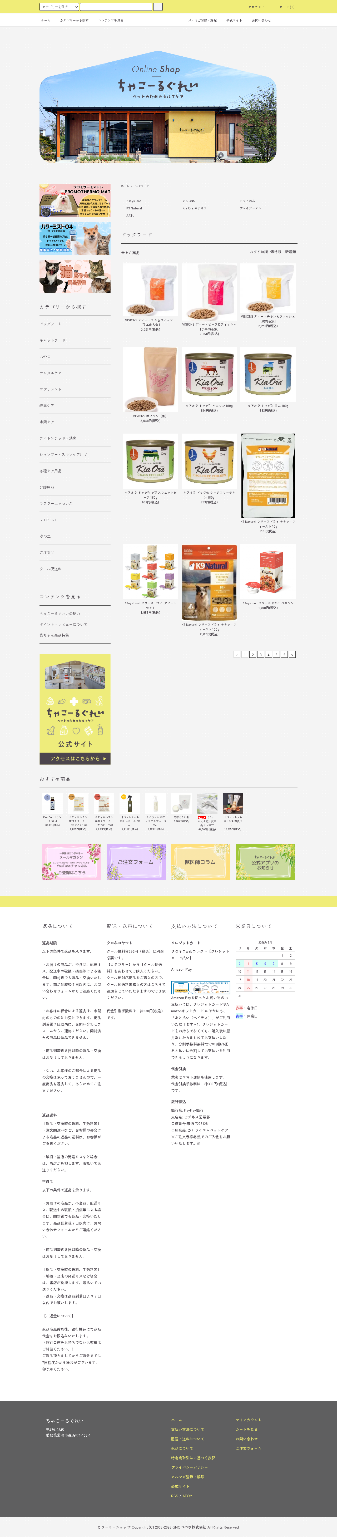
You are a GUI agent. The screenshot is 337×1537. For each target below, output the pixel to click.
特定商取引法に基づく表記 (193, 1457)
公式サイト (231, 20)
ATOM (187, 1495)
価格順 (275, 251)
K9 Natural (134, 208)
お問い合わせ (258, 20)
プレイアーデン (250, 208)
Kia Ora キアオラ (195, 208)
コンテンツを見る (107, 20)
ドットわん (247, 200)
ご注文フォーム (248, 1448)
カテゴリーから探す (71, 20)
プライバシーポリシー (189, 1467)
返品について (182, 1448)
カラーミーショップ (114, 1527)
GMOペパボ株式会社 (189, 1527)
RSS (174, 1495)
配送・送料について (187, 1438)
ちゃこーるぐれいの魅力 (59, 613)
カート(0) (284, 6)
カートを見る (247, 1429)
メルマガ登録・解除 (199, 20)
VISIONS (189, 200)
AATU (130, 215)
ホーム (45, 20)
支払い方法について (187, 1429)
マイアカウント (248, 1419)
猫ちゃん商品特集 (54, 635)
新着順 (290, 251)
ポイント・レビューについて (63, 624)
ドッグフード (141, 186)
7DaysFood (133, 200)
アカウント (253, 6)
